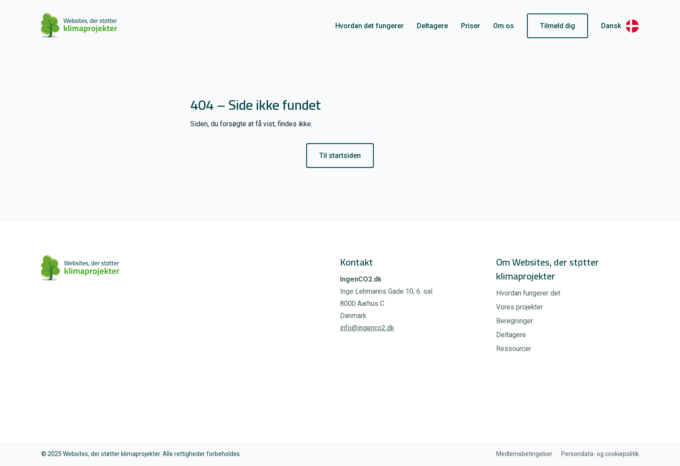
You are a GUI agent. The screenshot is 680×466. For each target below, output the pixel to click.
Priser (470, 26)
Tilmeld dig (557, 26)
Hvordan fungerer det (528, 293)
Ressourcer (513, 349)
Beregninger (514, 321)
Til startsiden (340, 155)
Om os (503, 26)
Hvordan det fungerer (369, 26)
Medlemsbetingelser (524, 453)
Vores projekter (519, 307)
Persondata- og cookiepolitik (600, 453)
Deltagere (432, 26)
